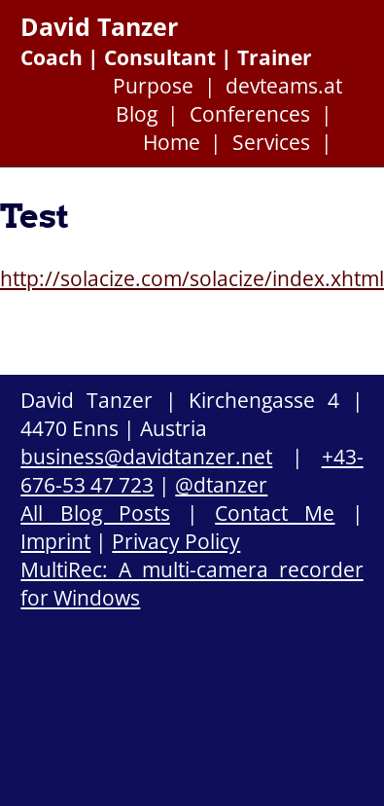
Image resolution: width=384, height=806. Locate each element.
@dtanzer (221, 484)
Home (171, 142)
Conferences (250, 113)
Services (271, 142)
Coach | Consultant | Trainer (166, 57)
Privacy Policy (176, 541)
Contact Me (274, 512)
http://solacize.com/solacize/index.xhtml (192, 278)
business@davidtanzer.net (146, 456)
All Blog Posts (94, 512)
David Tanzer (99, 27)
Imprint (55, 541)
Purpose (153, 85)
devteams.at (284, 85)
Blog (136, 113)
